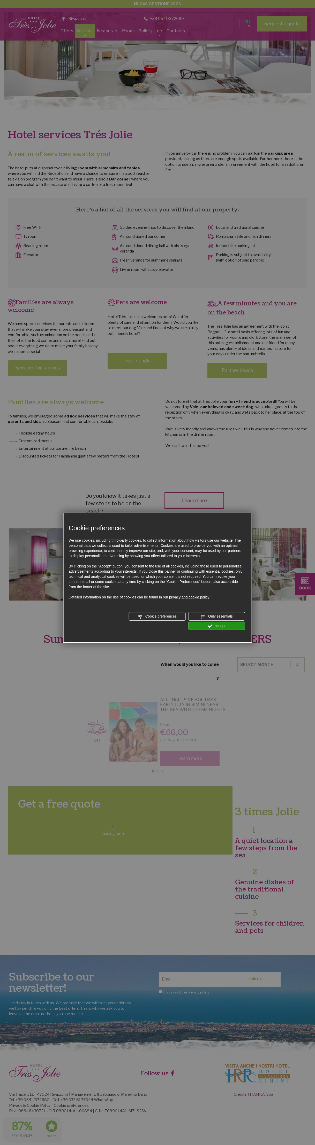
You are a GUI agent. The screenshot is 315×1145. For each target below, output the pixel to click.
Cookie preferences (157, 616)
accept (216, 625)
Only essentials (216, 616)
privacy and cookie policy (189, 597)
